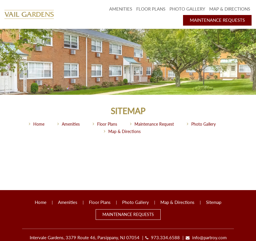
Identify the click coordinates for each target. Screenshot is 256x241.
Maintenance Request (154, 124)
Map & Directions (229, 8)
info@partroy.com (209, 237)
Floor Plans (150, 8)
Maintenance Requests (217, 20)
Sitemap (213, 202)
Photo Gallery (187, 8)
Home (38, 124)
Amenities (120, 8)
